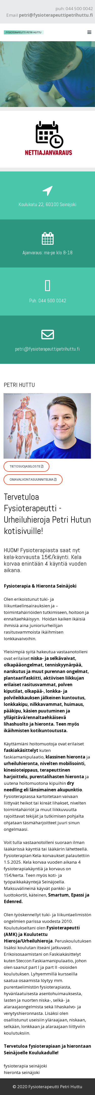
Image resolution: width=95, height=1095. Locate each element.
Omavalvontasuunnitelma (29, 479)
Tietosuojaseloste (23, 466)
